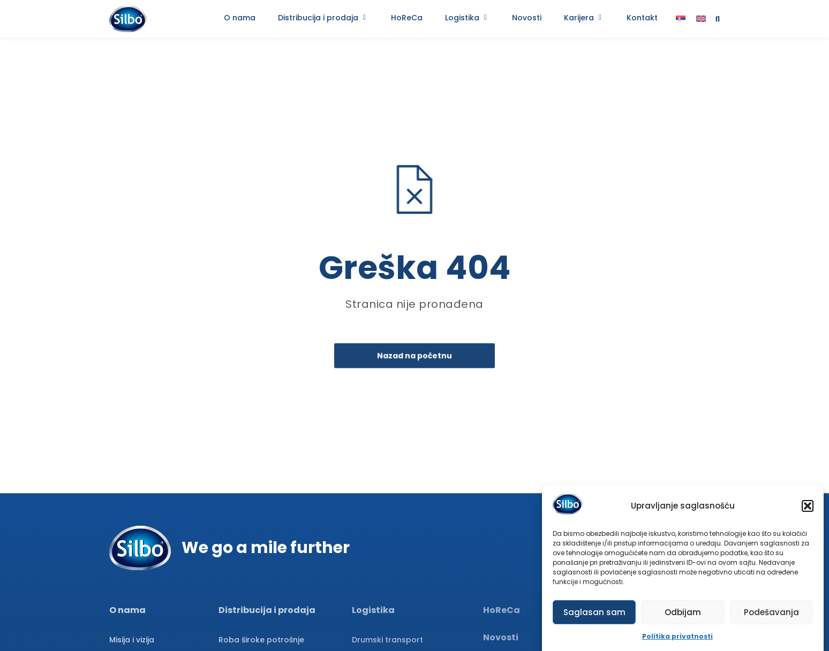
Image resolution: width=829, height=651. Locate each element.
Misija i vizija (131, 639)
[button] (807, 506)
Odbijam (683, 612)
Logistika (373, 610)
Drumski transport (387, 639)
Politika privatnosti (677, 636)
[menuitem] (680, 19)
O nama (127, 610)
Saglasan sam (594, 612)
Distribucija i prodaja (266, 610)
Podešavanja (771, 612)
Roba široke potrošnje (261, 639)
